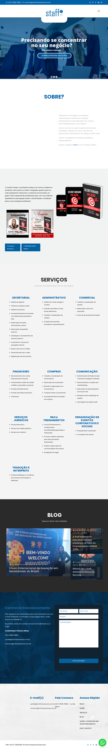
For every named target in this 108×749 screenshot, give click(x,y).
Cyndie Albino (17, 564)
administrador (80, 530)
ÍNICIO (82, 704)
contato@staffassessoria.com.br (37, 2)
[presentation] (75, 653)
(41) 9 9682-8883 (14, 2)
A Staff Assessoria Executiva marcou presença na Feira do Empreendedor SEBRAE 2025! (85, 543)
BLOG (82, 717)
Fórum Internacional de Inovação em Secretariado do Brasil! (33, 569)
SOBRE (82, 708)
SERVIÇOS (83, 712)
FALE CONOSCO (86, 728)
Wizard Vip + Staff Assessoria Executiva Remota (84, 571)
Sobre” (75, 145)
